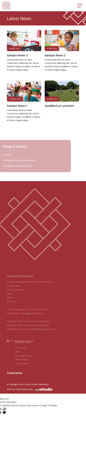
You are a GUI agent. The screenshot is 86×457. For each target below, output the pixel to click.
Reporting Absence (28, 355)
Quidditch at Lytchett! (59, 106)
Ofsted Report (27, 359)
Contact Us (25, 348)
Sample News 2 (55, 55)
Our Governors (26, 363)
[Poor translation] (4, 410)
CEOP (22, 351)
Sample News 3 (17, 55)
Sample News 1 (17, 106)
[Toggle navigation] (79, 5)
